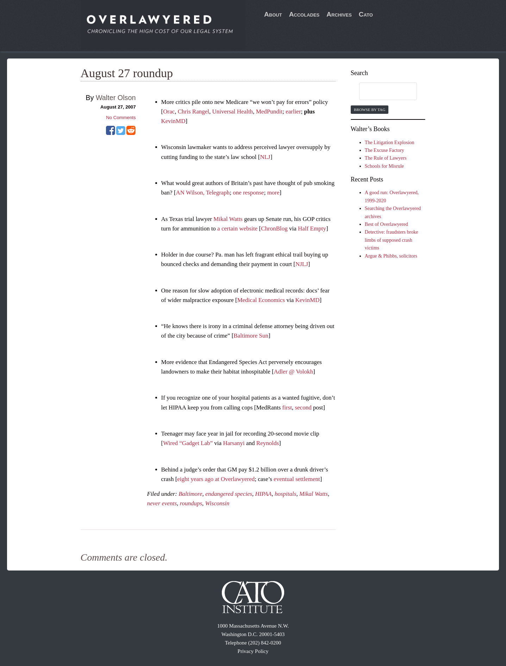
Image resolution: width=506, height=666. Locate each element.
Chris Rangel (193, 111)
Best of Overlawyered (386, 224)
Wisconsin (217, 503)
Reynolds (267, 443)
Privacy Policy (253, 651)
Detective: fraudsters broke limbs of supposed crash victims (391, 240)
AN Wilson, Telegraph (203, 192)
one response (248, 192)
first (287, 407)
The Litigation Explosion (389, 142)
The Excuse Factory (384, 150)
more (273, 192)
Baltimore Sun (250, 335)
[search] (381, 91)
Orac (169, 111)
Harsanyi (233, 443)
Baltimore (190, 494)
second (303, 407)
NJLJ (301, 264)
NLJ (265, 157)
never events (162, 503)
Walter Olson (116, 97)
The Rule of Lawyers (386, 158)
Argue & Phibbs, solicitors (391, 256)
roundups (191, 503)
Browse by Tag (369, 109)
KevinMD (173, 121)
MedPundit (269, 111)
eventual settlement (297, 479)
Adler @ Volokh (293, 371)
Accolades (304, 14)
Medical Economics (261, 300)
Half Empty (312, 228)
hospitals (285, 494)
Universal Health (232, 111)
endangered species (228, 494)
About (273, 14)
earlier (293, 111)
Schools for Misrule (384, 166)
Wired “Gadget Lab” (188, 443)
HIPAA (263, 494)
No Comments (121, 117)
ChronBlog (274, 228)
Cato (366, 14)
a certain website (237, 228)
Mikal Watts (228, 219)
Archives (339, 14)
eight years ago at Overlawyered (216, 479)
